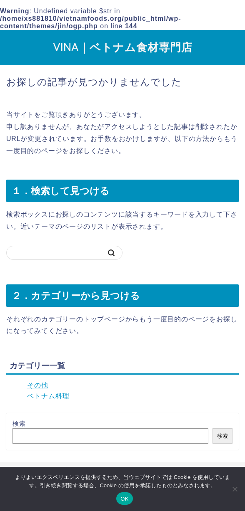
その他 (37, 385)
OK (124, 499)
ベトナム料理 (48, 396)
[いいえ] (234, 489)
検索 (19, 423)
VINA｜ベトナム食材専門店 (122, 47)
